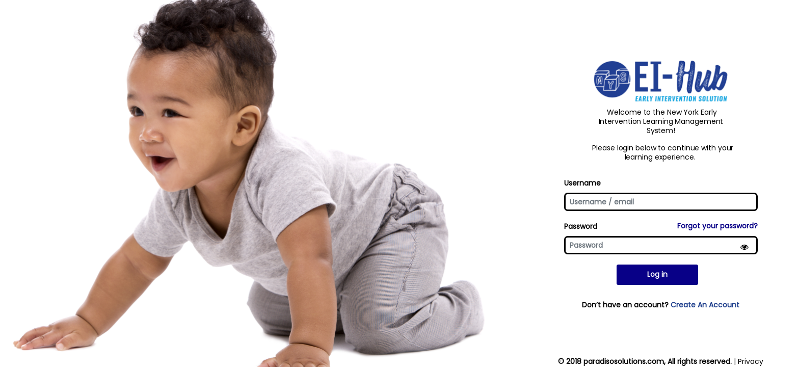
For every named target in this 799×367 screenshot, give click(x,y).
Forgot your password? (717, 226)
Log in (657, 278)
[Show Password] (746, 248)
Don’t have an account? (660, 308)
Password (580, 226)
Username (582, 180)
